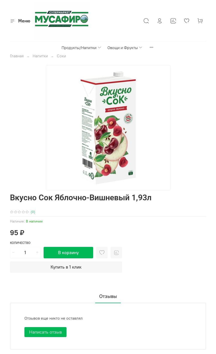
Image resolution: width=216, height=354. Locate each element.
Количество (20, 243)
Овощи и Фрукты (125, 47)
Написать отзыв (45, 332)
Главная (17, 55)
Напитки (40, 55)
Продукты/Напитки (81, 47)
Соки (61, 55)
